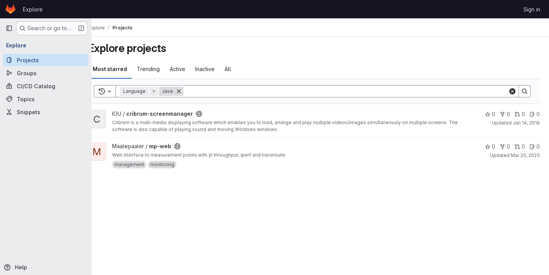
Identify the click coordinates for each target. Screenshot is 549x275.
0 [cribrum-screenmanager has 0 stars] (490, 114)
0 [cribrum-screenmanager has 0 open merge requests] (520, 114)
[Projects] (45, 60)
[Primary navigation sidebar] (9, 28)
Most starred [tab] (123, 69)
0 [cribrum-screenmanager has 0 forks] (505, 114)
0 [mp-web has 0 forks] (505, 146)
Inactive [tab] (218, 69)
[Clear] (512, 91)
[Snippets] (45, 112)
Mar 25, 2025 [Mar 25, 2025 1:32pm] (525, 155)
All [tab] (241, 69)
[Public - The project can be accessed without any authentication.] (212, 114)
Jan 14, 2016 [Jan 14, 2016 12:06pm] (526, 123)
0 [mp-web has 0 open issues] (535, 146)
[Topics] (45, 99)
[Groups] (45, 73)
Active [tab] (190, 69)
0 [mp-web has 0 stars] (490, 146)
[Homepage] (10, 9)
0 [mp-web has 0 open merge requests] (520, 146)
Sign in (531, 9)
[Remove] (191, 91)
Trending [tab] (161, 69)
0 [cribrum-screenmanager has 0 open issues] (535, 114)
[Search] (352, 91)
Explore (33, 9)
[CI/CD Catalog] (45, 86)
